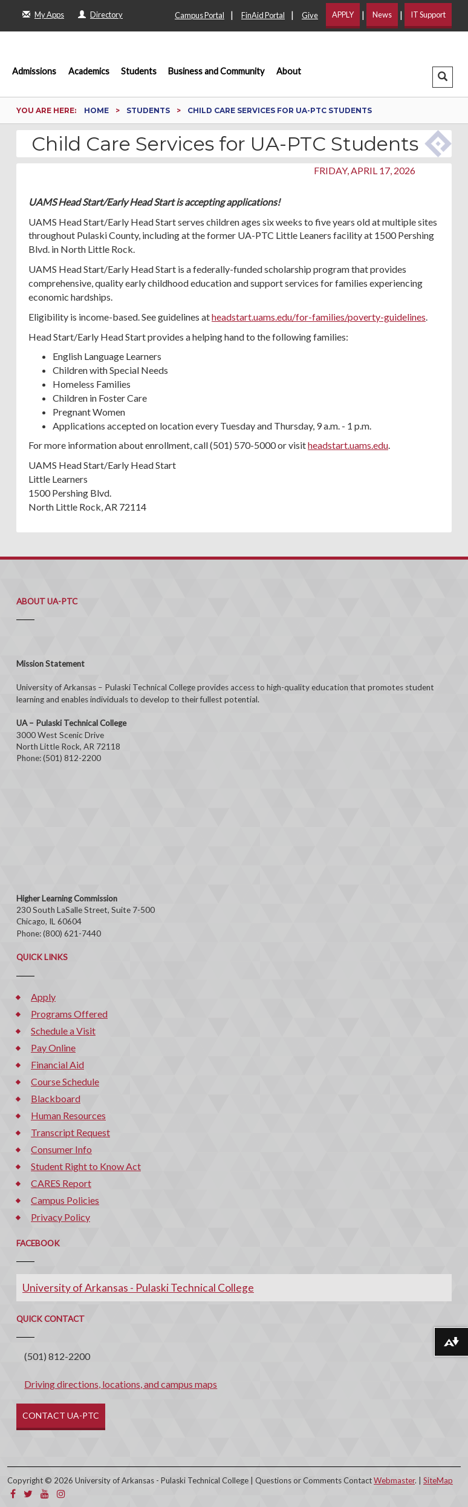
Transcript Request (70, 1132)
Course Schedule (65, 1081)
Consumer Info (61, 1149)
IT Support (428, 14)
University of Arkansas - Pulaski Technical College (138, 1287)
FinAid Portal (263, 15)
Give (310, 15)
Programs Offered (69, 1013)
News (382, 14)
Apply (43, 996)
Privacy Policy (60, 1217)
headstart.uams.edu (348, 445)
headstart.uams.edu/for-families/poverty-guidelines (319, 316)
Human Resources (68, 1115)
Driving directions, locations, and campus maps (120, 1384)
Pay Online (53, 1047)
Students (139, 71)
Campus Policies (65, 1200)
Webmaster (394, 1480)
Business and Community (216, 71)
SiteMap (438, 1480)
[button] (442, 77)
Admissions (34, 71)
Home (97, 110)
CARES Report (61, 1183)
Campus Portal (199, 15)
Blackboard (55, 1098)
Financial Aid (57, 1064)
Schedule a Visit (63, 1030)
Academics (88, 71)
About (288, 71)
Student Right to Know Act (86, 1166)
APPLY (343, 14)
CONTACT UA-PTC (60, 1415)
